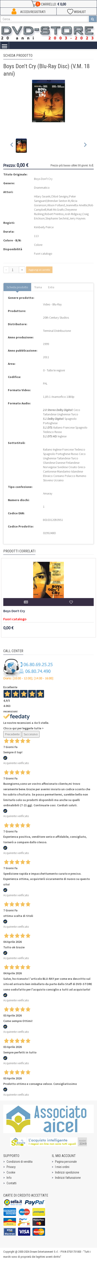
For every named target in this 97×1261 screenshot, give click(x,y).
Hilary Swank (42, 196)
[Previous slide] (12, 145)
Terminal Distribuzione (57, 331)
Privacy (11, 1167)
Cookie (11, 1172)
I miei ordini (62, 1167)
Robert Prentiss (54, 214)
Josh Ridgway (72, 214)
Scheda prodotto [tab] (17, 287)
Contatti (11, 1183)
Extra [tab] (51, 287)
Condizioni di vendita (19, 1161)
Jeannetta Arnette (76, 205)
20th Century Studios (56, 317)
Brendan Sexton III (58, 201)
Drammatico (42, 188)
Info (9, 1177)
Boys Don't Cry (14, 611)
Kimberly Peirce (44, 227)
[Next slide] (85, 145)
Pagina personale (66, 1161)
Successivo (31, 734)
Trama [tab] (38, 287)
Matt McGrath (55, 210)
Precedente (12, 734)
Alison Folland (56, 205)
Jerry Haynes (77, 218)
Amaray (47, 493)
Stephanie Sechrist (56, 218)
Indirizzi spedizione (67, 1172)
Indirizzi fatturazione (68, 1177)
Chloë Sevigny (59, 196)
